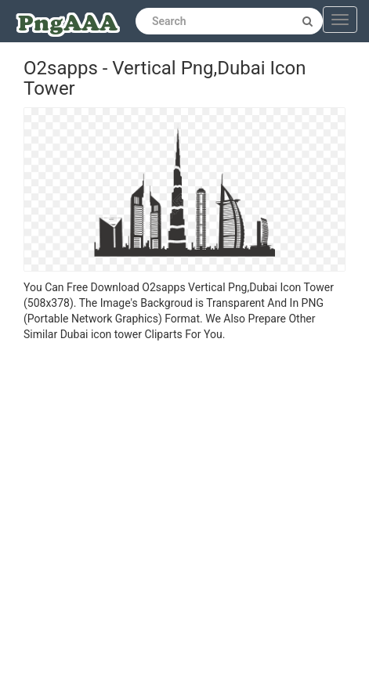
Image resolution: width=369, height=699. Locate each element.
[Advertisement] (172, 522)
